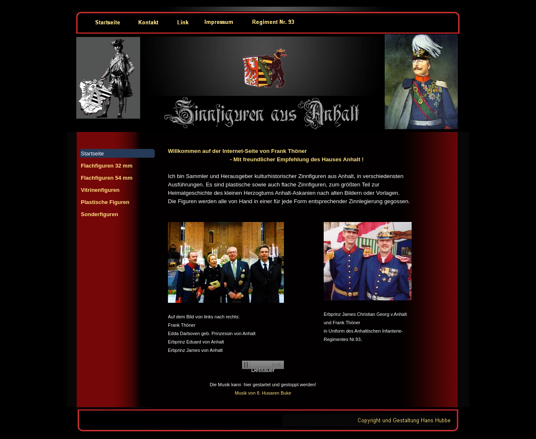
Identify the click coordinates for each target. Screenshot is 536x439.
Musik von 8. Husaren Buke (263, 392)
